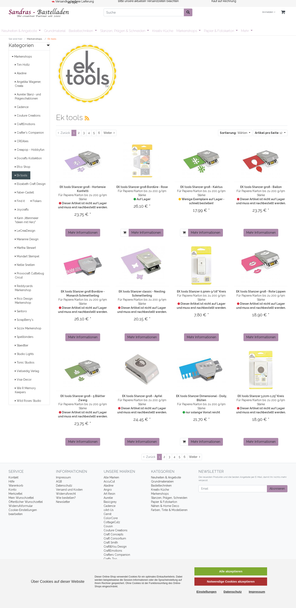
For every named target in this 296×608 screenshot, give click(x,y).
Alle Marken (111, 477)
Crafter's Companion (29, 132)
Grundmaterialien (162, 481)
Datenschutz (64, 485)
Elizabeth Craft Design (30, 184)
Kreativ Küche (162, 31)
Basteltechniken (81, 31)
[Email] (232, 488)
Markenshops (187, 31)
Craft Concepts (113, 534)
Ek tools (21, 175)
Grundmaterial (55, 31)
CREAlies (22, 141)
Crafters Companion (117, 554)
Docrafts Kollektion (28, 158)
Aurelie (108, 497)
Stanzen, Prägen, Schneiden (169, 497)
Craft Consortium (115, 538)
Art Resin (109, 493)
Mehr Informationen (83, 233)
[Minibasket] (282, 12)
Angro (108, 489)
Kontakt (13, 477)
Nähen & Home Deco (165, 506)
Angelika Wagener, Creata (28, 83)
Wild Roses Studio (28, 400)
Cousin (108, 526)
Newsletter (63, 501)
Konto (12, 489)
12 (269, 132)
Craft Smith (111, 542)
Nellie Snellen (25, 264)
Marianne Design (26, 239)
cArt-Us (109, 510)
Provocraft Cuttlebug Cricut (29, 275)
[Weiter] (109, 133)
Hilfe (11, 481)
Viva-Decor (23, 379)
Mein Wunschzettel (21, 497)
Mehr (245, 31)
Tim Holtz (22, 64)
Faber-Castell (24, 192)
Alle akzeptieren (230, 571)
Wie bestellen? (66, 497)
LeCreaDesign (25, 230)
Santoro (21, 311)
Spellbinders (24, 336)
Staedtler (21, 345)
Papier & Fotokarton (219, 31)
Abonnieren (277, 488)
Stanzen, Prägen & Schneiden (123, 31)
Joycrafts (22, 209)
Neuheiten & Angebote (20, 31)
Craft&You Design (115, 546)
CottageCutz (112, 522)
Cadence (22, 107)
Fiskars (36, 201)
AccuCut (109, 481)
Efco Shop (22, 166)
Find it (20, 201)
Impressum (63, 477)
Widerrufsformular (21, 506)
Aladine (20, 73)
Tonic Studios (24, 362)
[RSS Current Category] (87, 118)
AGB (59, 481)
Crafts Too (110, 558)
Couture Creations (28, 115)
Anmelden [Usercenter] (268, 12)
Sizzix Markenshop (28, 328)
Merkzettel (15, 493)
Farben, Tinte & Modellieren (169, 510)
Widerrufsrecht (66, 493)
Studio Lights (24, 354)
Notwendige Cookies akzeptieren (230, 581)
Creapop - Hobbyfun (29, 149)
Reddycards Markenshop (24, 288)
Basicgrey (110, 501)
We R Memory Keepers (25, 390)
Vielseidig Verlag (27, 371)
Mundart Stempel (27, 256)
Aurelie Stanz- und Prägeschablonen (28, 96)
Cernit (107, 514)
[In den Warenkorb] (125, 233)
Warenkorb (16, 485)
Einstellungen (206, 591)
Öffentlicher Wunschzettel (26, 501)
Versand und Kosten (69, 489)
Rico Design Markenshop (24, 300)
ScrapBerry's (24, 319)
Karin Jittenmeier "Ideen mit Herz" (26, 220)
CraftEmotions (25, 124)
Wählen (234, 132)
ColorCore (111, 518)
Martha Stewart (25, 247)
